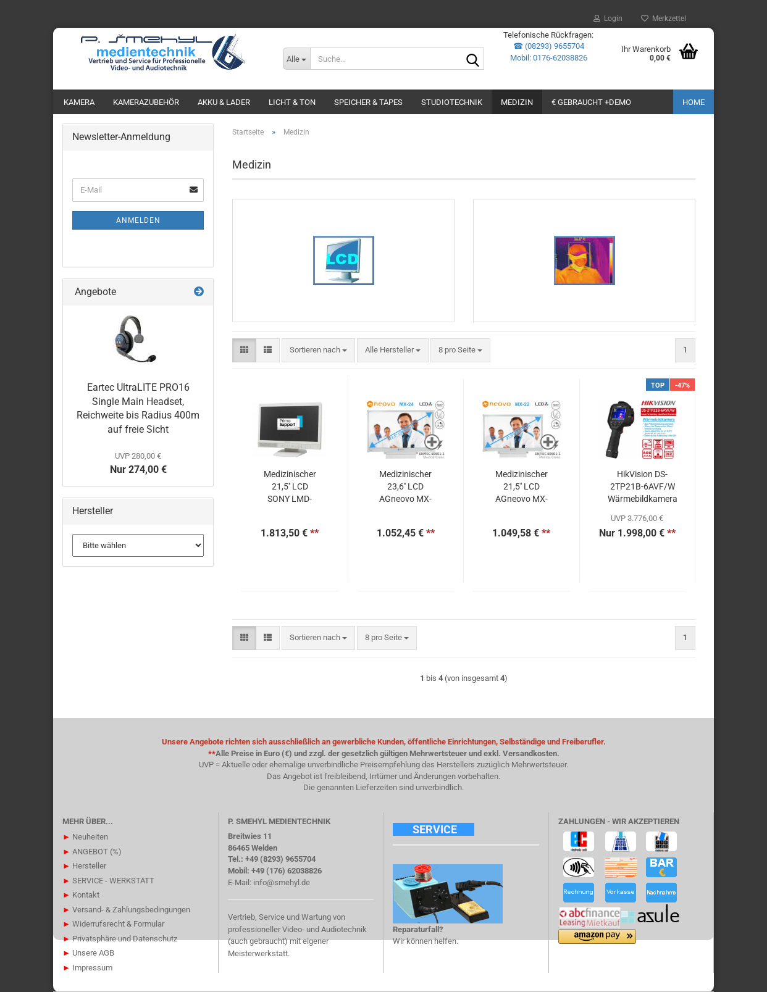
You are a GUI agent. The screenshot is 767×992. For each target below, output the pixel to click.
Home (693, 102)
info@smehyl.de (281, 882)
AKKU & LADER (224, 102)
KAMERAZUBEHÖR (146, 102)
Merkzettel (663, 18)
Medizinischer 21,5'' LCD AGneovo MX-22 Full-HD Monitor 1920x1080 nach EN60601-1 (521, 487)
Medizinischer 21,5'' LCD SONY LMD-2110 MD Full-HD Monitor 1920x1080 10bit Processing (290, 487)
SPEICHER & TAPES (368, 102)
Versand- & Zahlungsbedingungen (126, 909)
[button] (244, 350)
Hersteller (84, 865)
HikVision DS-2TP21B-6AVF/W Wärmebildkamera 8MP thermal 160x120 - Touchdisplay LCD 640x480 (642, 487)
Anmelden (138, 220)
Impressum (87, 967)
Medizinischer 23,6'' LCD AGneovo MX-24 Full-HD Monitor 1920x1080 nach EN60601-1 (405, 487)
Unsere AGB (88, 952)
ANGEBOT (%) (92, 851)
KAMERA (79, 102)
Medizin (517, 102)
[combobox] (318, 350)
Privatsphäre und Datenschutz (119, 938)
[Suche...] (296, 59)
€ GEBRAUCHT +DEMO (591, 102)
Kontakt (80, 894)
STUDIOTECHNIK (451, 102)
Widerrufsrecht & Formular (113, 923)
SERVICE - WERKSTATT (108, 880)
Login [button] (607, 18)
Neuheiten (85, 836)
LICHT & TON (292, 102)
